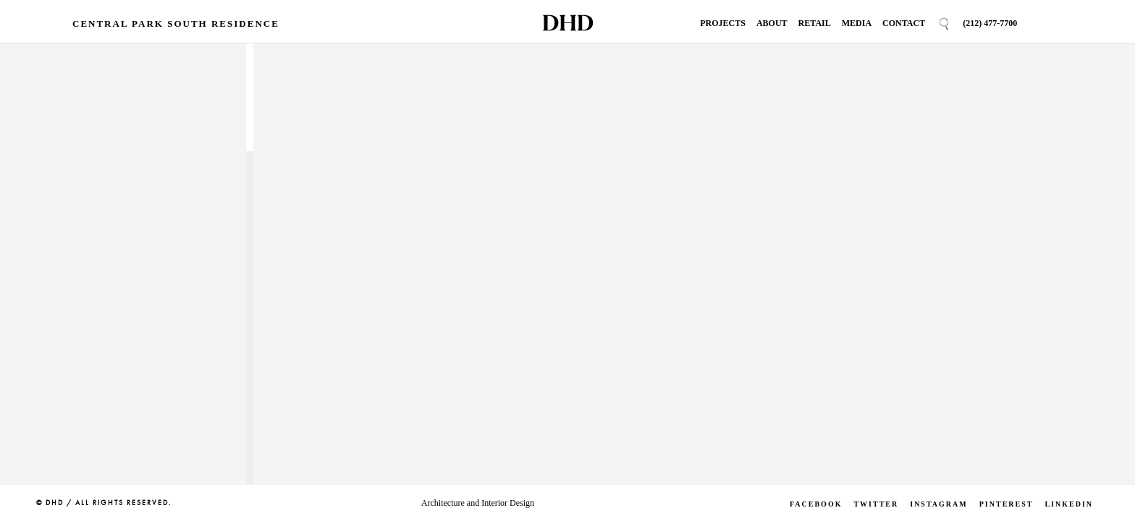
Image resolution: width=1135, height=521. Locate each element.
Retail (814, 23)
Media (857, 23)
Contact (903, 23)
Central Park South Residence (175, 23)
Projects (723, 23)
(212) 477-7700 (990, 23)
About (772, 23)
